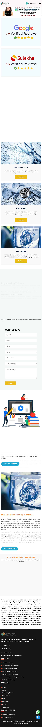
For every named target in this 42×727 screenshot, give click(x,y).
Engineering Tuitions (7, 693)
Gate (3, 698)
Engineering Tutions (7, 717)
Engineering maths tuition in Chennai (11, 600)
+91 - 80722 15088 (6, 652)
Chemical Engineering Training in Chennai (30, 624)
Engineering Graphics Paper (9, 668)
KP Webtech (25, 723)
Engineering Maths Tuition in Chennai (17, 614)
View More (21, 177)
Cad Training (21, 251)
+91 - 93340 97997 (6, 649)
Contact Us (5, 707)
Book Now (21, 261)
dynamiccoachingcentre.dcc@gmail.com (11, 655)
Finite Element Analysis (8, 680)
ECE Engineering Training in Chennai (30, 618)
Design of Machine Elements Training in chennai (16, 608)
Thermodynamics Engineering (10, 665)
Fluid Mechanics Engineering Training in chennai (28, 606)
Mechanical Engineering (8, 714)
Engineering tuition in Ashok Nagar (31, 600)
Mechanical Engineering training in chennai (14, 602)
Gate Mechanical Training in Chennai (11, 620)
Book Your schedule (10, 548)
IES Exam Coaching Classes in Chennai (18, 622)
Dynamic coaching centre (32, 721)
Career (4, 704)
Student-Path (6, 695)
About (4, 690)
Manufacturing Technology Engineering (12, 677)
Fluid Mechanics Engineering (9, 671)
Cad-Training (5, 701)
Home (4, 687)
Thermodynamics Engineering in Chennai (17, 604)
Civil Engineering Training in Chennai (23, 616)
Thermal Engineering (7, 662)
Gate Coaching (21, 208)
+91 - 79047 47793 (6, 645)
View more (21, 220)
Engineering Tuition (21, 167)
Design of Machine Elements (10, 674)
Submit (10, 383)
